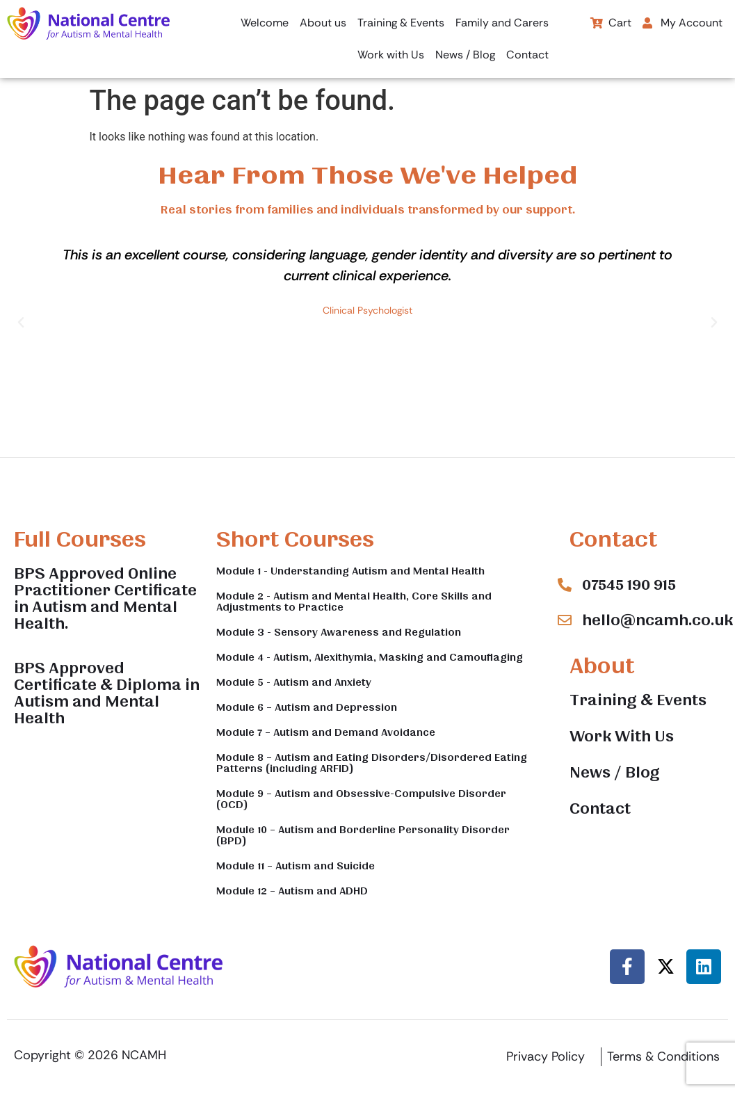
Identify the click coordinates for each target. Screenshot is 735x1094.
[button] (686, 23)
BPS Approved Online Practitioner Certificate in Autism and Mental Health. (105, 599)
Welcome (265, 22)
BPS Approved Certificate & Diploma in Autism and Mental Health (107, 693)
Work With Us (622, 736)
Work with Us (390, 54)
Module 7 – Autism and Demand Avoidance (325, 732)
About (602, 665)
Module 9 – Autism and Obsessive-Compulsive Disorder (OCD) (361, 799)
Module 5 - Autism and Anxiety (293, 682)
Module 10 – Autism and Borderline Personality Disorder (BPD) (363, 835)
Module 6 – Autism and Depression (306, 707)
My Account (682, 22)
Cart (610, 22)
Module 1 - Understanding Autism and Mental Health (350, 571)
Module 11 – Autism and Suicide (295, 866)
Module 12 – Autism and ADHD (292, 891)
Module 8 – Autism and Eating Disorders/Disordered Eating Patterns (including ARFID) (371, 763)
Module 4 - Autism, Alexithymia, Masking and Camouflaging (369, 657)
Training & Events (400, 22)
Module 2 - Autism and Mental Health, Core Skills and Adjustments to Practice (354, 601)
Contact (527, 54)
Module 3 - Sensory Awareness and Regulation (338, 632)
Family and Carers (502, 22)
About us (323, 22)
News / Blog (465, 54)
